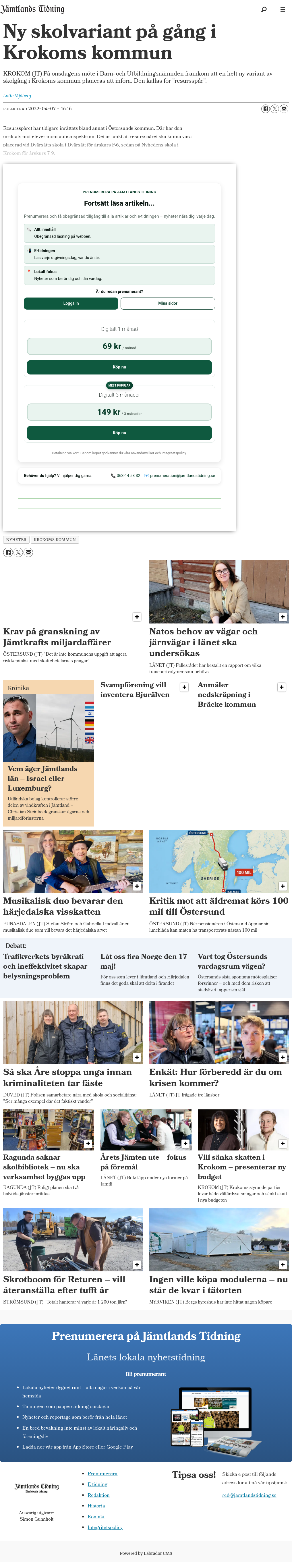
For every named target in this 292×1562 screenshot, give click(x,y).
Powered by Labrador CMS (146, 1553)
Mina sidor (167, 303)
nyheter (16, 539)
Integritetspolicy (105, 1528)
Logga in (71, 303)
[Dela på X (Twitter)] (274, 109)
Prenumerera (102, 1474)
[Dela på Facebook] (265, 109)
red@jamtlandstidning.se (249, 1496)
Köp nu (119, 367)
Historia (96, 1506)
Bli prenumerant (146, 1374)
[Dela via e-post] (284, 109)
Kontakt (96, 1517)
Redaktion (99, 1496)
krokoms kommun (55, 539)
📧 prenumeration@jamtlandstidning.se (179, 475)
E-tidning (97, 1485)
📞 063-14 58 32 (125, 475)
